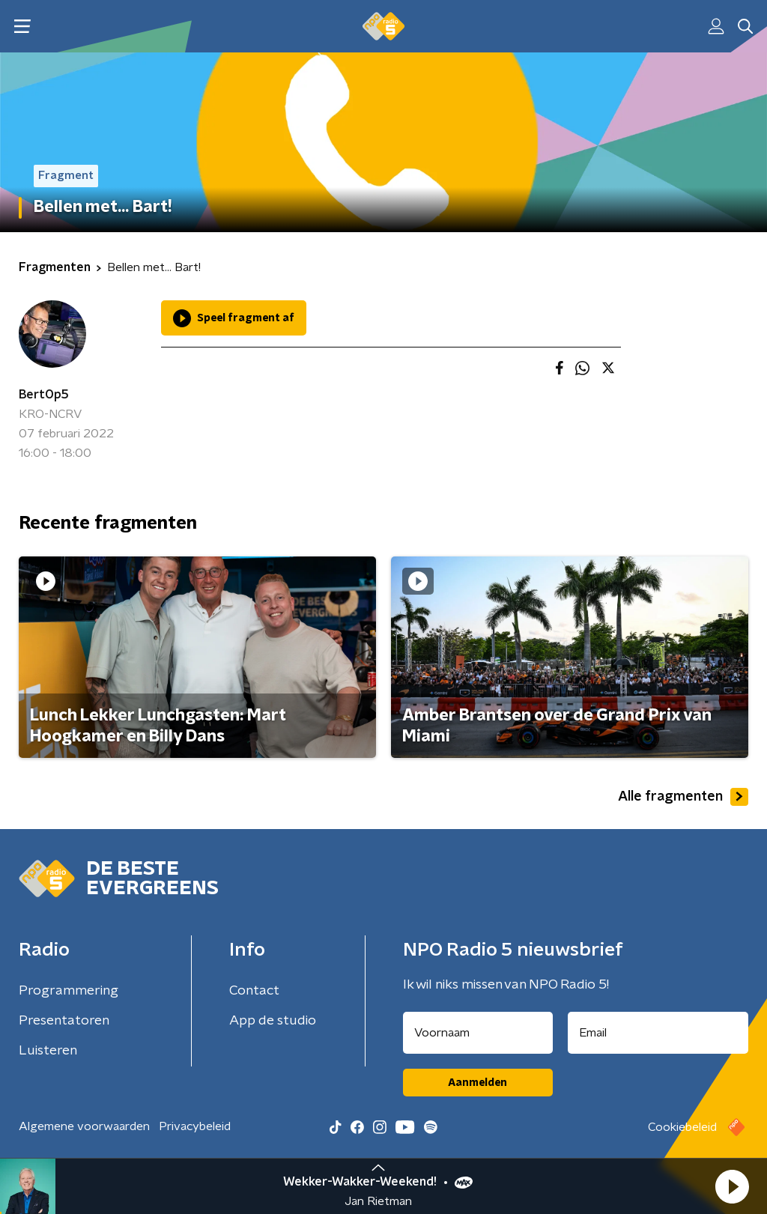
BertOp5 (44, 395)
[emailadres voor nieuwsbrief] (658, 1033)
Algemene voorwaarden (84, 1126)
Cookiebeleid (682, 1127)
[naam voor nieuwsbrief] (478, 1033)
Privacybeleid (195, 1126)
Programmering (68, 991)
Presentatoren (64, 1021)
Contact (254, 991)
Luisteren (48, 1050)
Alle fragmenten (683, 797)
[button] (732, 1186)
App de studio (272, 1021)
